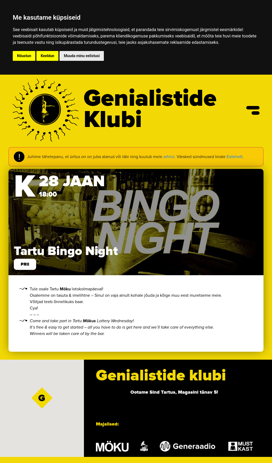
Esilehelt (235, 157)
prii (25, 264)
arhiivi (169, 157)
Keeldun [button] (47, 56)
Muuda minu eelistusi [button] (82, 56)
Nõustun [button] (24, 56)
